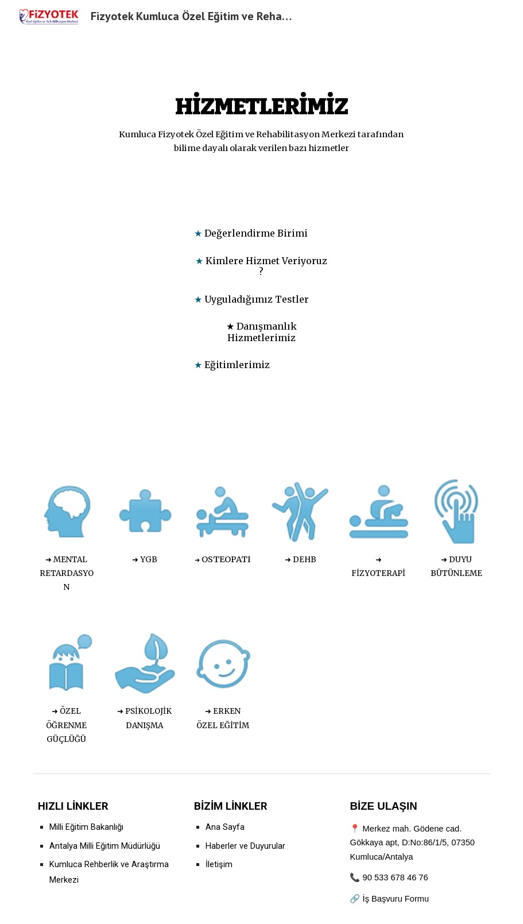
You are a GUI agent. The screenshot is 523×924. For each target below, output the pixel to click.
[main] (261, 119)
